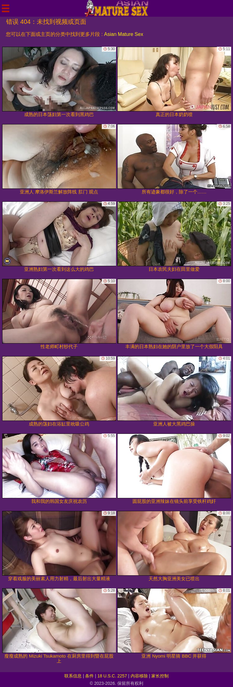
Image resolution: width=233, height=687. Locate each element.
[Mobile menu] (6, 8)
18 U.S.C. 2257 (112, 675)
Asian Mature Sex (123, 34)
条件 (89, 675)
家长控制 (160, 675)
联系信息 (73, 675)
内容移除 (139, 675)
